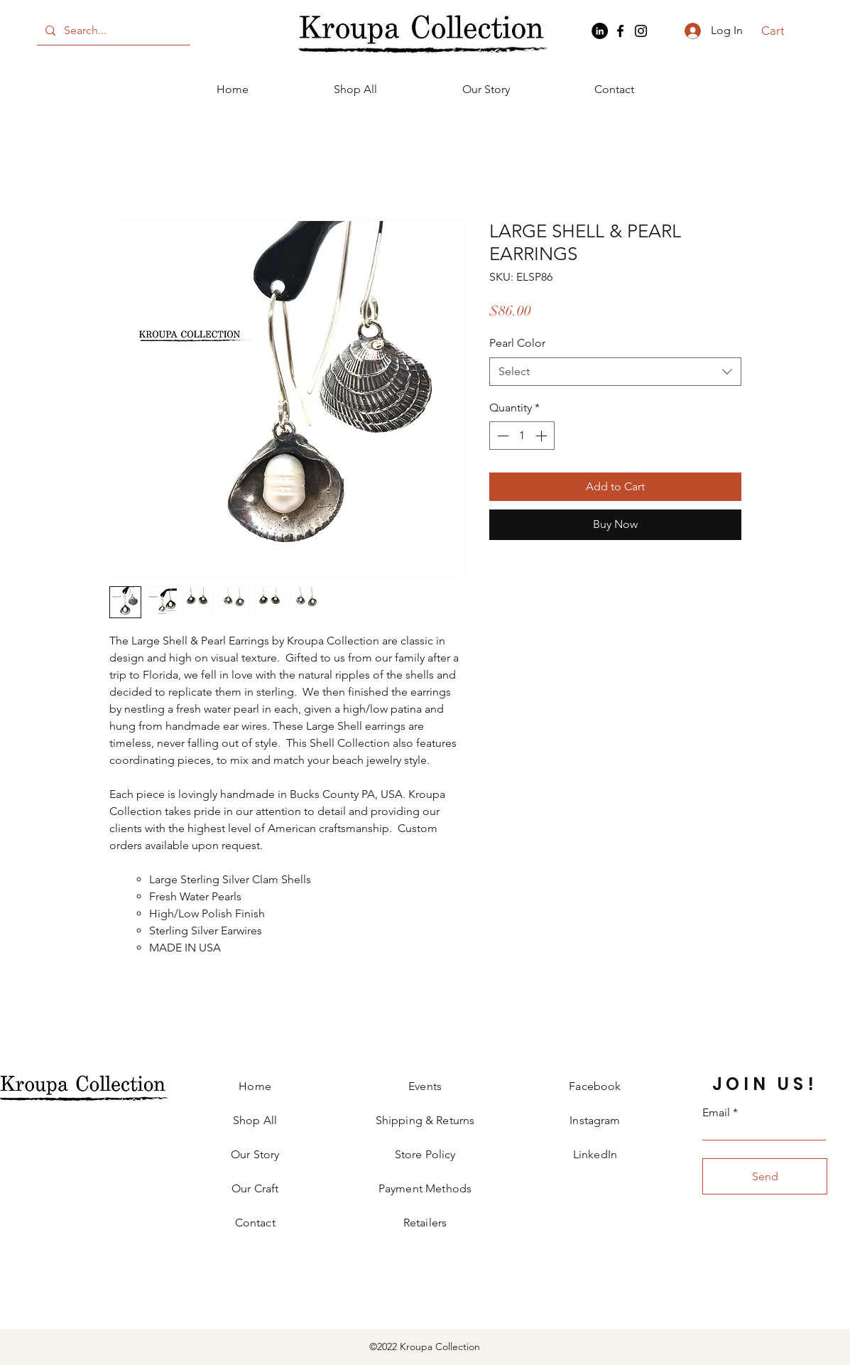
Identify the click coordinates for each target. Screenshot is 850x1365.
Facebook (595, 1086)
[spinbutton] (522, 435)
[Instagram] (641, 31)
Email (716, 1112)
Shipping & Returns (425, 1120)
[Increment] (542, 435)
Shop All (255, 1120)
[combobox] (615, 371)
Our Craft (254, 1188)
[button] (780, 30)
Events (425, 1086)
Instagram (595, 1120)
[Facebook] (620, 31)
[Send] (764, 1176)
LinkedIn (595, 1154)
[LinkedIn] (600, 31)
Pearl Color (517, 343)
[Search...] (112, 30)
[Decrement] (501, 435)
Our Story (255, 1154)
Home (255, 1086)
